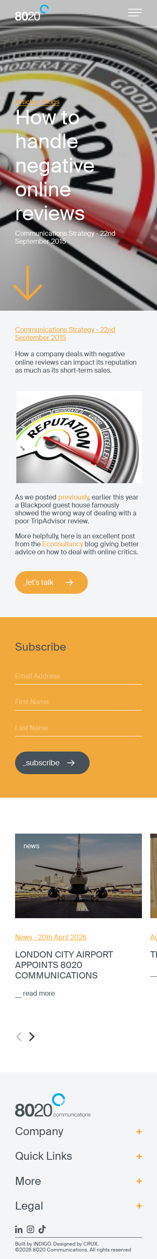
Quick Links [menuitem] (43, 1156)
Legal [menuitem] (29, 1206)
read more (39, 993)
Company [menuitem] (39, 1131)
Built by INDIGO (33, 1244)
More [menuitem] (28, 1181)
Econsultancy (63, 544)
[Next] (31, 1036)
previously (73, 497)
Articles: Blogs (37, 102)
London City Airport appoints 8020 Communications (64, 965)
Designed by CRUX (75, 1244)
